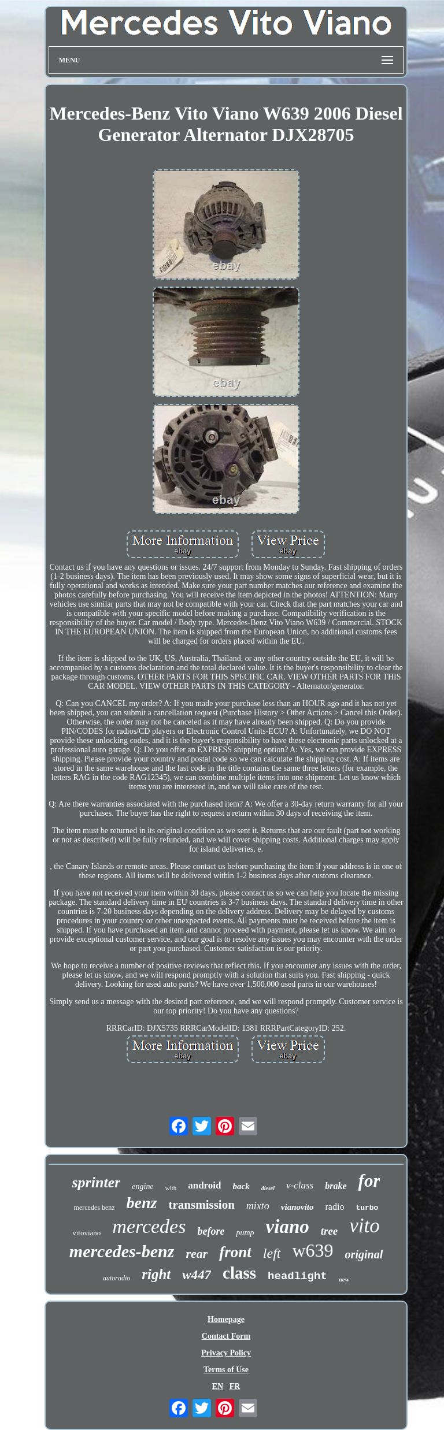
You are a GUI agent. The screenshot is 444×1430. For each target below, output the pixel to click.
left (272, 1253)
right (156, 1274)
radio (335, 1207)
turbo (367, 1208)
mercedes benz (94, 1208)
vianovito (297, 1207)
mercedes (149, 1226)
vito (364, 1225)
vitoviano (86, 1232)
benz (142, 1203)
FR (235, 1386)
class (239, 1273)
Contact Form (226, 1336)
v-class (299, 1185)
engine (142, 1186)
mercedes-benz (122, 1251)
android (204, 1185)
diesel (268, 1188)
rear (197, 1253)
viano (287, 1226)
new (344, 1279)
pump (245, 1232)
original (364, 1254)
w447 (196, 1275)
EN (217, 1386)
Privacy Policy (226, 1353)
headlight (297, 1276)
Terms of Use (226, 1369)
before (210, 1231)
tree (329, 1231)
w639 (313, 1250)
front (235, 1252)
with (171, 1187)
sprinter (96, 1182)
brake (335, 1186)
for (369, 1181)
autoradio (116, 1278)
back (241, 1186)
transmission (201, 1205)
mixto (257, 1206)
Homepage (226, 1319)
